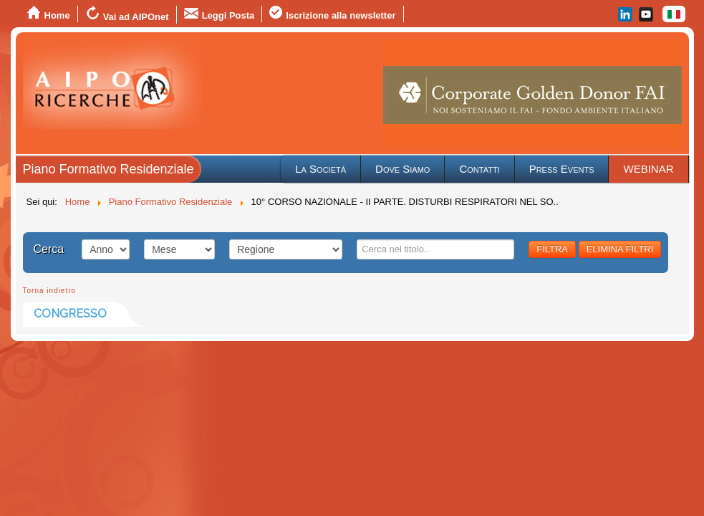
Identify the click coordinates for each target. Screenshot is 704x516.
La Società (320, 169)
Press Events (561, 169)
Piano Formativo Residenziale (108, 169)
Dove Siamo (402, 169)
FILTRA (552, 249)
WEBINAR (648, 169)
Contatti (479, 169)
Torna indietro (50, 291)
